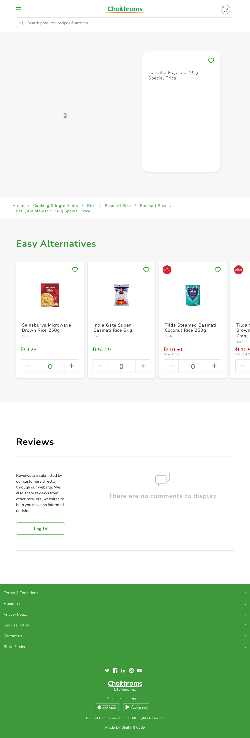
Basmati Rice (118, 205)
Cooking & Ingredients (55, 205)
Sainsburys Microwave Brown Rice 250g (46, 327)
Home (18, 205)
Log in (40, 529)
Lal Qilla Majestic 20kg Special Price (53, 211)
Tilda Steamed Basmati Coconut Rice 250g (190, 327)
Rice (91, 205)
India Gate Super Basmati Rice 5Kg (113, 327)
